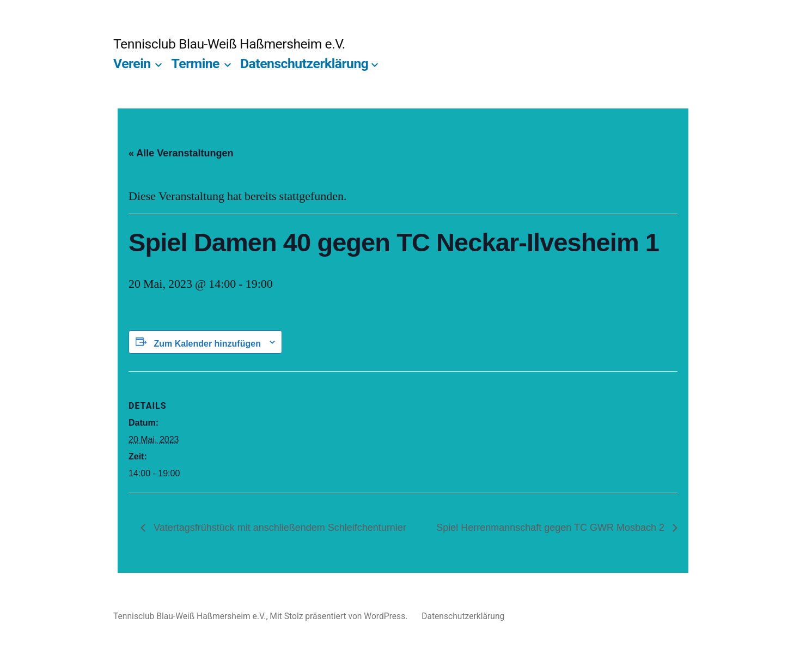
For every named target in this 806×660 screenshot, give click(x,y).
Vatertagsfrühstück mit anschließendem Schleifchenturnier (278, 527)
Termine (195, 63)
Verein (132, 63)
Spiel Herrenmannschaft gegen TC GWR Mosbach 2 (551, 527)
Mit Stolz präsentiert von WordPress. (340, 616)
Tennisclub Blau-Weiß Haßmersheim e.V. (229, 44)
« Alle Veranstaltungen (181, 153)
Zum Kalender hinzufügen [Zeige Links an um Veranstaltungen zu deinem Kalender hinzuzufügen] (207, 343)
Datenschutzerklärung (304, 63)
